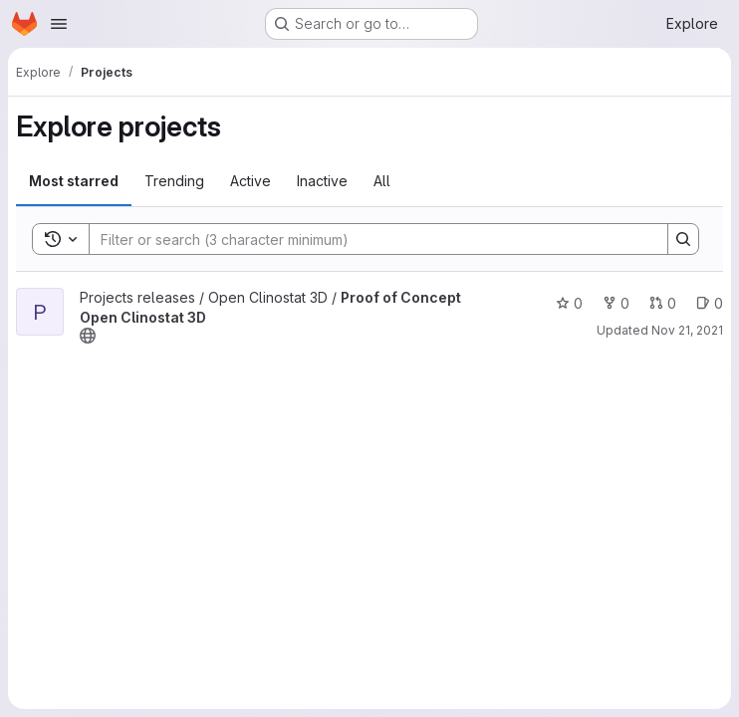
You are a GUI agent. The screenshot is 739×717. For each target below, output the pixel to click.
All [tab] (381, 180)
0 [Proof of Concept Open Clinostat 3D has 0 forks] (616, 303)
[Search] (368, 239)
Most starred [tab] (74, 180)
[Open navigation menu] (59, 24)
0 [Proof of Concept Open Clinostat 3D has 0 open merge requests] (662, 303)
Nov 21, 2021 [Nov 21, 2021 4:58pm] (687, 330)
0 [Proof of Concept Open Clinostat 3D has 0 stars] (569, 303)
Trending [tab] (174, 180)
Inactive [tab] (322, 180)
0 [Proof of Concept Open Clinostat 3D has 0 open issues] (709, 303)
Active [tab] (250, 180)
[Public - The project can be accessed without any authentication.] (88, 336)
